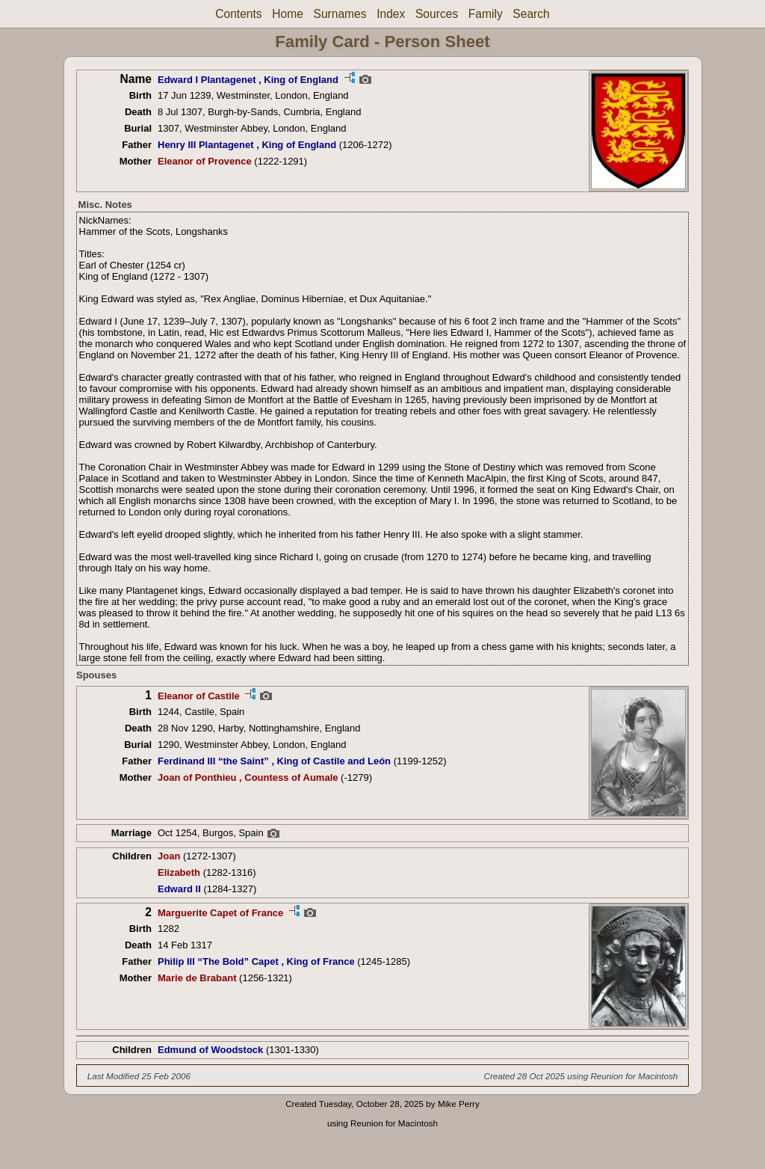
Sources (436, 13)
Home (287, 13)
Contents (238, 13)
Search (530, 13)
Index (391, 13)
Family (485, 13)
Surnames (339, 13)
